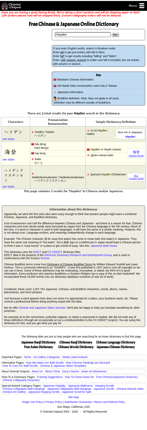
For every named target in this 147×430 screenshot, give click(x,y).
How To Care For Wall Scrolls (20, 365)
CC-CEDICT (54, 252)
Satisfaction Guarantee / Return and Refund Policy (94, 401)
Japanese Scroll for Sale (76, 391)
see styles (9, 138)
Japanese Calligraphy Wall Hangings (69, 388)
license (45, 258)
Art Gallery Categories (46, 357)
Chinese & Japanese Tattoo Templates (63, 365)
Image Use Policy (32, 401)
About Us (37, 371)
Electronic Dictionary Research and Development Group (78, 255)
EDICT (37, 252)
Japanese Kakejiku (54, 385)
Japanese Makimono (80, 385)
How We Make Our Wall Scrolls (44, 362)
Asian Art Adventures (94, 371)
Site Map (73, 397)
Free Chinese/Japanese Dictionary (117, 377)
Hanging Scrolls (104, 385)
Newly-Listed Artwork (75, 357)
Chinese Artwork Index (130, 388)
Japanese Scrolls (104, 388)
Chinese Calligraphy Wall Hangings (24, 388)
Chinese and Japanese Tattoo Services (42, 307)
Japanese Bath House (104, 245)
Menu (137, 6)
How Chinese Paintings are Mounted (88, 362)
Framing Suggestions (49, 377)
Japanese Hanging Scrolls (44, 391)
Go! (115, 34)
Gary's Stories (70, 371)
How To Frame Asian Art (79, 377)
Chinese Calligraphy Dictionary (21, 380)
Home (27, 357)
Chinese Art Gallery (14, 391)
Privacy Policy (53, 401)
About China (52, 371)
